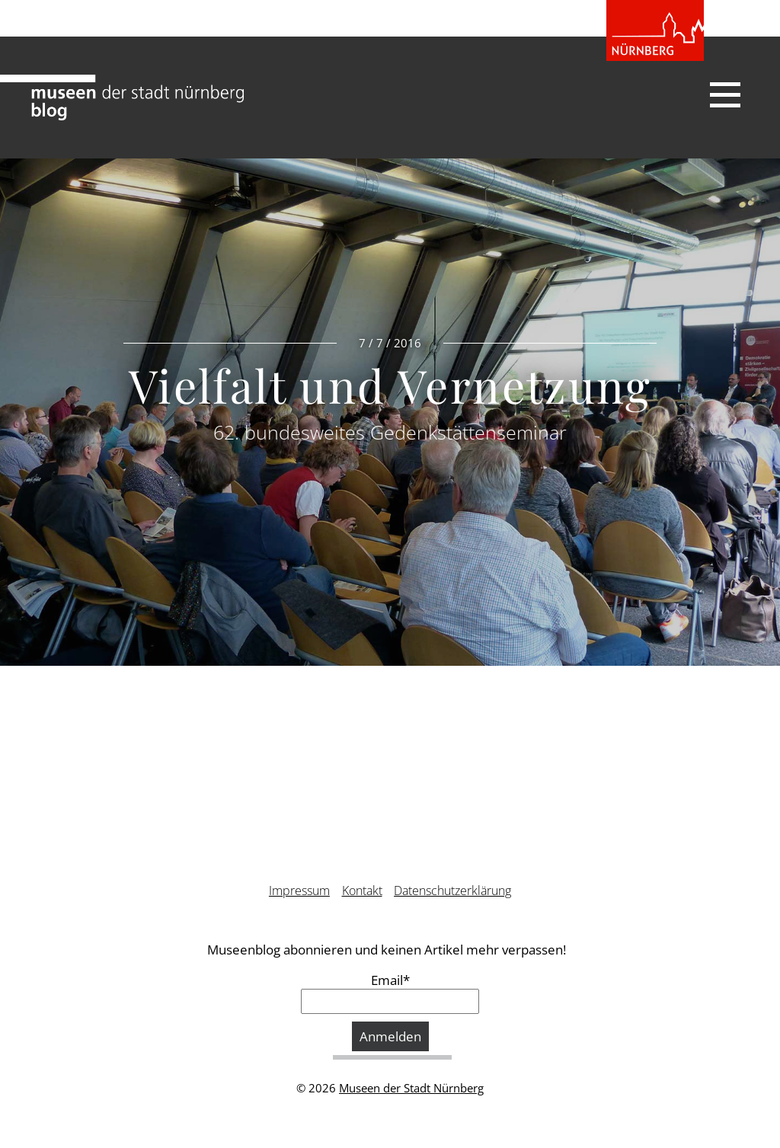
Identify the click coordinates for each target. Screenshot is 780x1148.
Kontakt (362, 890)
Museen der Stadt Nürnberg (411, 1087)
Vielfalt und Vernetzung (390, 384)
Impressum (299, 890)
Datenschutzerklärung (452, 890)
